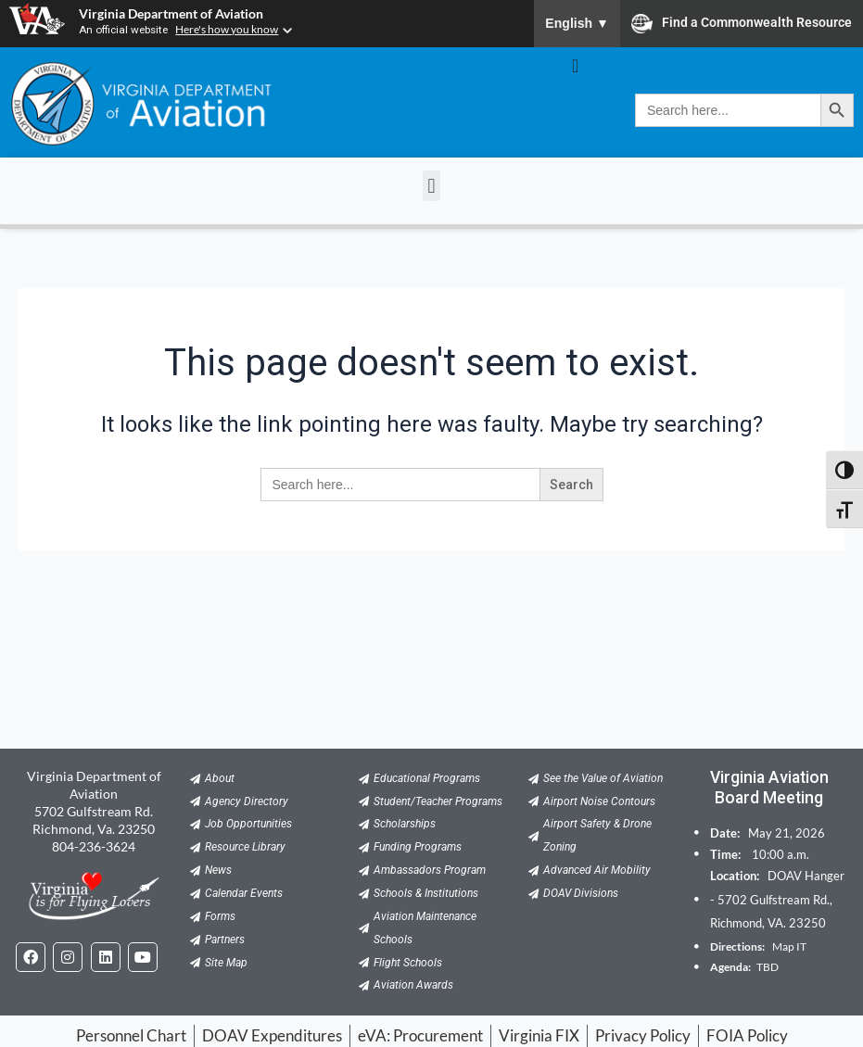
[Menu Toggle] (575, 66)
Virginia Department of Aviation (171, 13)
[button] (431, 185)
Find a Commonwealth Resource (741, 23)
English (577, 23)
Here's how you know (228, 29)
